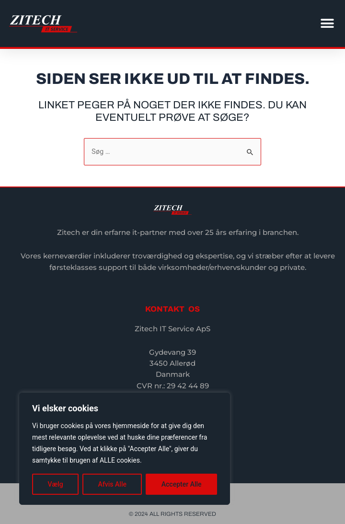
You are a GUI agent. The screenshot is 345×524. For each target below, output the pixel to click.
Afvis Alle (112, 484)
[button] (327, 24)
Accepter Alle (181, 484)
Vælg (55, 484)
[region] (124, 449)
